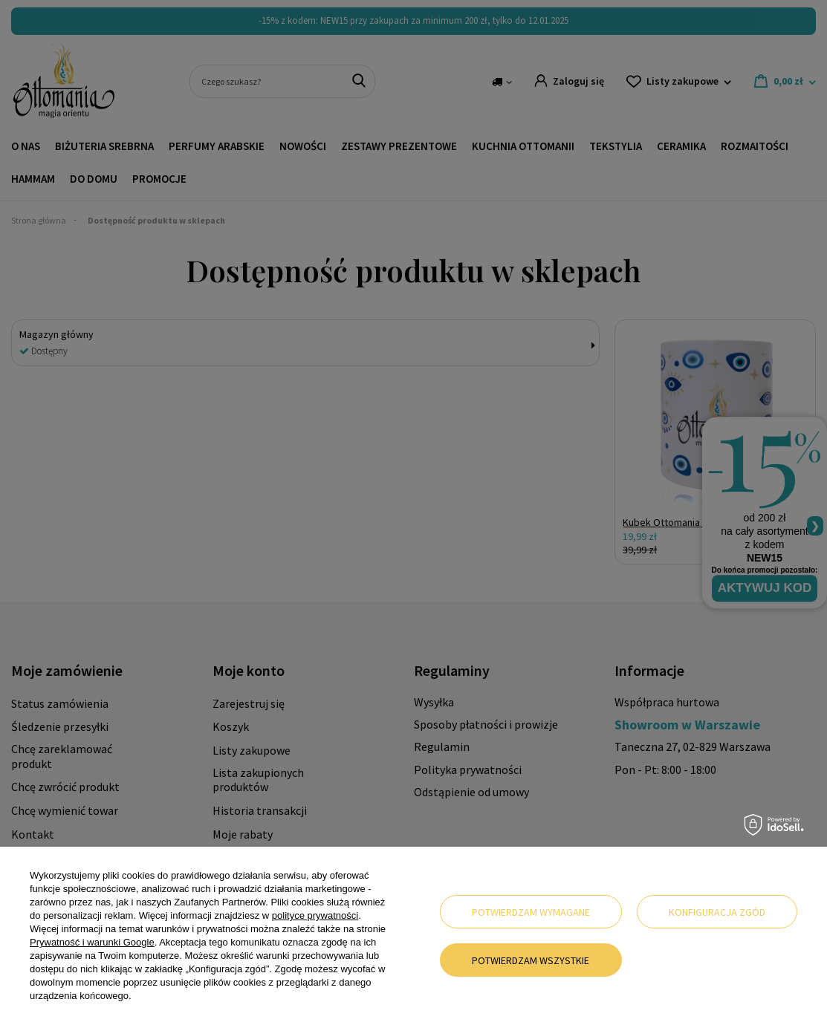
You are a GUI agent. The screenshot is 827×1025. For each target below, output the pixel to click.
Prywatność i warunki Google (92, 942)
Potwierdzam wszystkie (530, 960)
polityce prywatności (315, 915)
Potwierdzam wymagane (531, 912)
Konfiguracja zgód (717, 912)
